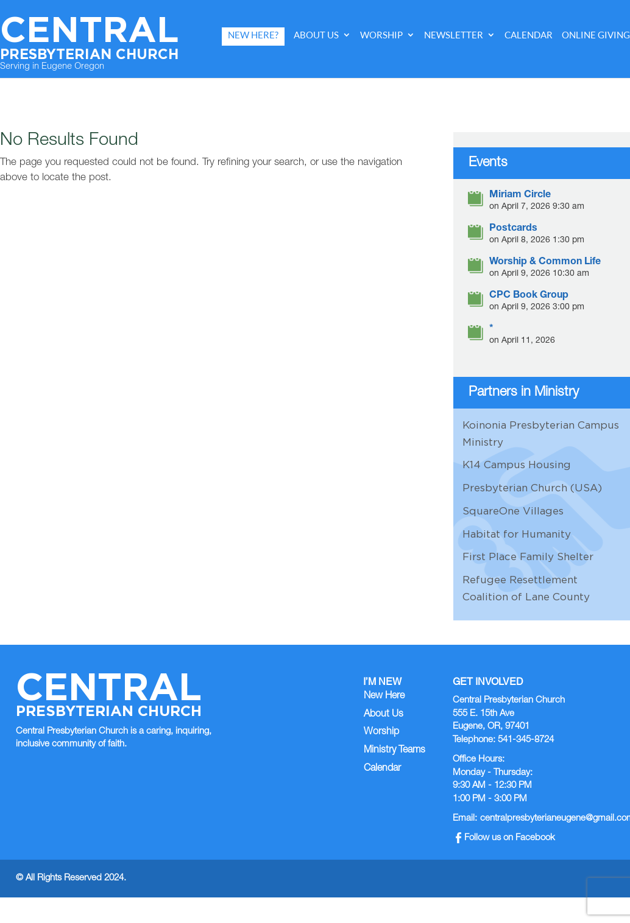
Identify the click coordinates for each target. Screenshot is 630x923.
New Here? (253, 35)
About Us (316, 35)
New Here (384, 696)
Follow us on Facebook (505, 838)
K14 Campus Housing (516, 464)
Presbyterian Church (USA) (532, 487)
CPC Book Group (528, 296)
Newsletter (453, 35)
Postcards (513, 229)
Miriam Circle (520, 195)
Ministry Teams (394, 751)
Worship (381, 35)
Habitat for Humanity (516, 533)
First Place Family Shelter (527, 556)
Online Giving (596, 35)
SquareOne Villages (513, 510)
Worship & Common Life (545, 262)
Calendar (528, 35)
